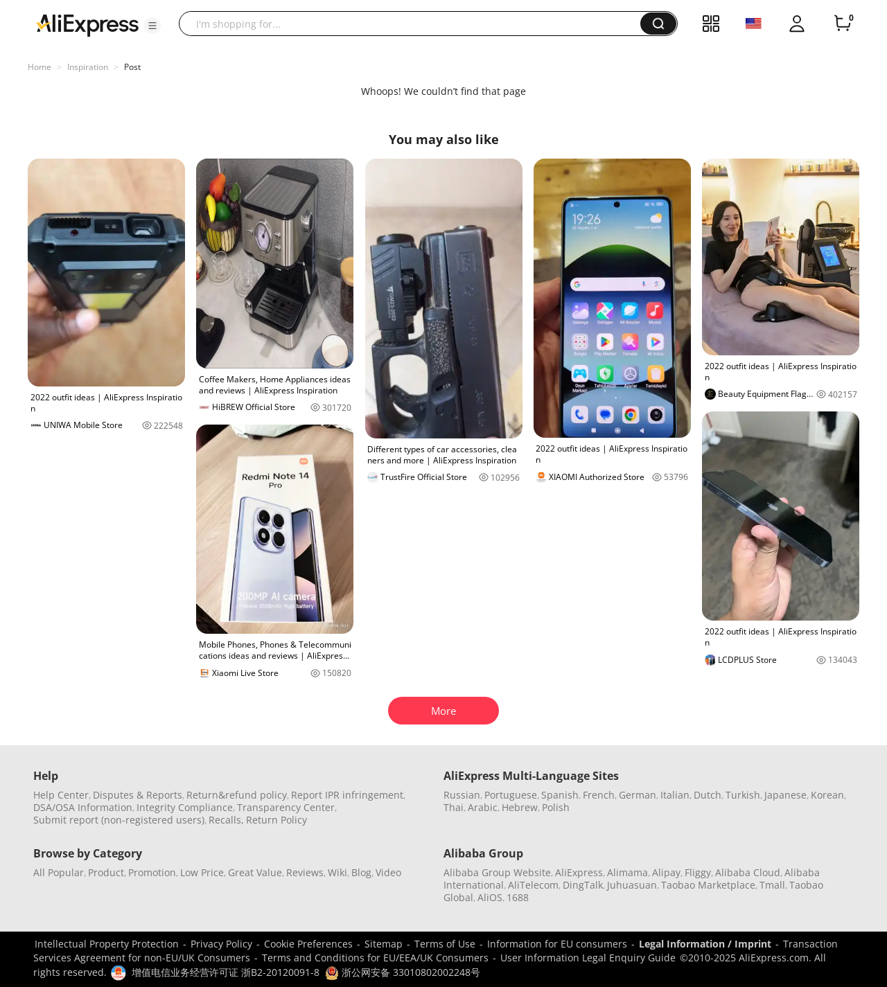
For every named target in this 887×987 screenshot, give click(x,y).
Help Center (61, 794)
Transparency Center (286, 807)
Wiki (337, 872)
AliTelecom (533, 884)
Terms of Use (444, 943)
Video (388, 872)
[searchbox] (414, 23)
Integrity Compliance (185, 807)
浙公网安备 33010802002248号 (402, 972)
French (599, 794)
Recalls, (226, 819)
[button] (152, 25)
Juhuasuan (632, 884)
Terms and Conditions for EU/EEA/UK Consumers (375, 957)
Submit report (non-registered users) (118, 819)
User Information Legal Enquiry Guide (588, 957)
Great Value (255, 872)
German (637, 794)
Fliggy (698, 872)
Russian (462, 794)
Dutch (707, 794)
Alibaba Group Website (497, 872)
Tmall (772, 884)
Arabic (483, 807)
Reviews (305, 872)
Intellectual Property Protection (107, 943)
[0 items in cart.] (843, 23)
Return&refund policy (236, 794)
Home (39, 67)
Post (132, 67)
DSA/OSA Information (82, 807)
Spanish (560, 794)
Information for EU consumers (557, 943)
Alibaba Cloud (747, 872)
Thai (454, 807)
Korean (827, 794)
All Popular (58, 872)
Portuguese (510, 794)
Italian (675, 794)
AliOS (489, 897)
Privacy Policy (221, 943)
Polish (556, 807)
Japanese (785, 794)
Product (106, 872)
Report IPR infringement (347, 794)
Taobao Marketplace (708, 884)
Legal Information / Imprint (705, 943)
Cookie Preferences (308, 943)
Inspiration (87, 67)
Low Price (202, 872)
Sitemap (384, 943)
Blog (361, 872)
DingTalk (583, 884)
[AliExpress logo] (87, 24)
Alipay (666, 872)
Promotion (152, 872)
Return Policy (276, 819)
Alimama (627, 872)
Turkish (743, 794)
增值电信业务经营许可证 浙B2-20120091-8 (225, 972)
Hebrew (520, 807)
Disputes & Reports (137, 794)
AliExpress (579, 872)
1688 (518, 897)
